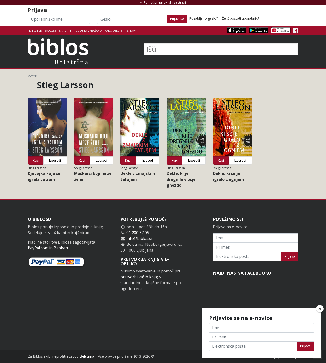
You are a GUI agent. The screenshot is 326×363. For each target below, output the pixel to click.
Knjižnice (35, 30)
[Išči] (221, 49)
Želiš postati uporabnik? (240, 18)
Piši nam (130, 30)
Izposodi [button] (55, 160)
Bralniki (65, 30)
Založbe (50, 30)
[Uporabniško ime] (59, 19)
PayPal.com (38, 248)
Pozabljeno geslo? (203, 18)
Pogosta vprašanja (88, 30)
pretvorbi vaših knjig (139, 277)
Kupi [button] (36, 160)
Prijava (289, 256)
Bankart (61, 248)
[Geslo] (128, 19)
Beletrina (87, 356)
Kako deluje (113, 30)
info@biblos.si (139, 238)
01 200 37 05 (137, 232)
